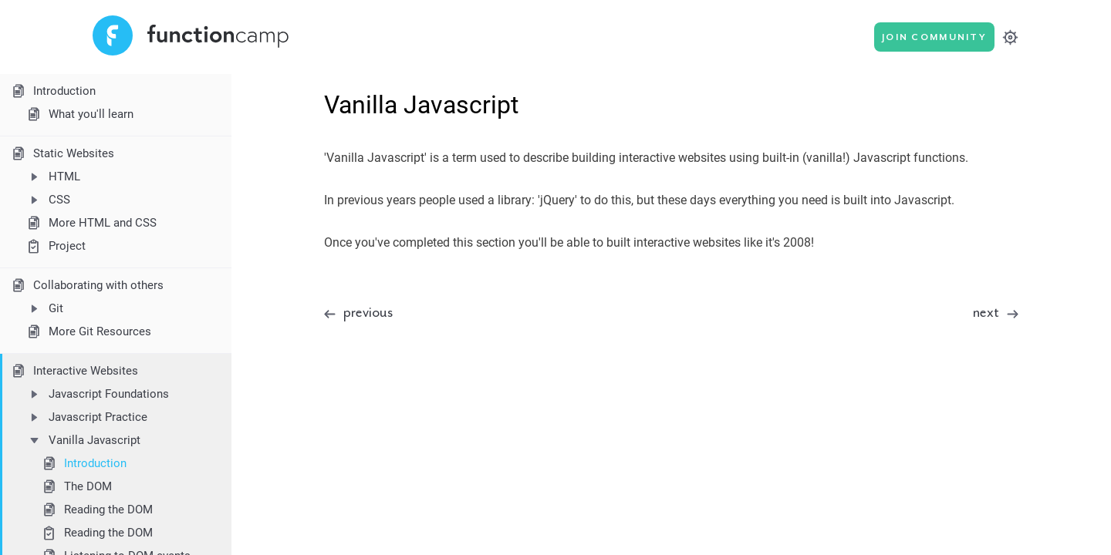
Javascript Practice (86, 417)
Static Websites (61, 153)
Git (44, 308)
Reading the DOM (96, 509)
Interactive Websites (73, 371)
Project (55, 246)
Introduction (52, 91)
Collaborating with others (86, 285)
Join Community (934, 37)
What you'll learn (79, 114)
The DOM (76, 486)
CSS (47, 200)
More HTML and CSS (91, 223)
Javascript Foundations (97, 394)
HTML (52, 176)
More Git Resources (88, 331)
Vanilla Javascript (82, 440)
